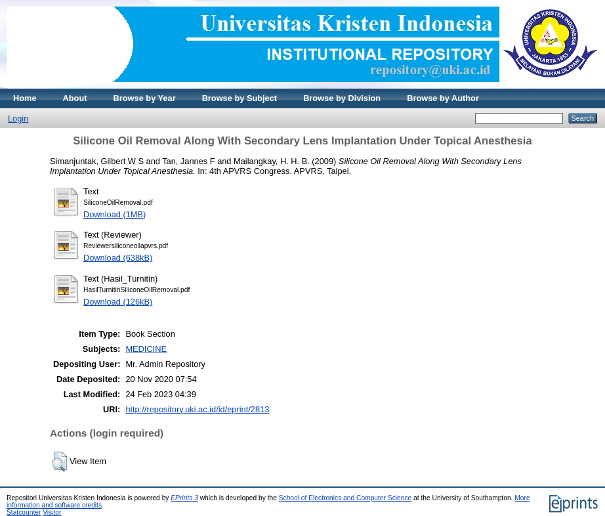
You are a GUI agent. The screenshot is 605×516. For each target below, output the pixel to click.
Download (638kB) (117, 258)
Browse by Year (145, 98)
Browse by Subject (240, 98)
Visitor (52, 512)
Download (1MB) (114, 214)
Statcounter (24, 512)
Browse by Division (342, 98)
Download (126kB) (117, 302)
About (75, 98)
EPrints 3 (184, 498)
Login (18, 118)
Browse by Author (443, 98)
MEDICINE (146, 349)
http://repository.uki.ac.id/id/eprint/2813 (197, 409)
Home (25, 98)
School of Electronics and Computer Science (345, 498)
